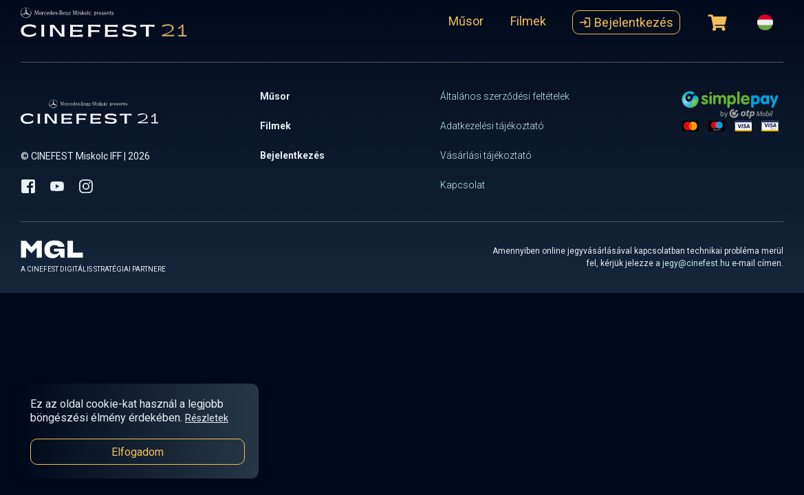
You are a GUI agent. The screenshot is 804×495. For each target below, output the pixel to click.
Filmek (528, 21)
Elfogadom (137, 452)
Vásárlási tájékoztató (486, 155)
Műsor (466, 21)
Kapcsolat (462, 184)
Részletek (206, 418)
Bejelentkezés (626, 22)
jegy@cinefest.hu (696, 263)
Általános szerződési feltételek (504, 96)
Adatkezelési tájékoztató (492, 125)
